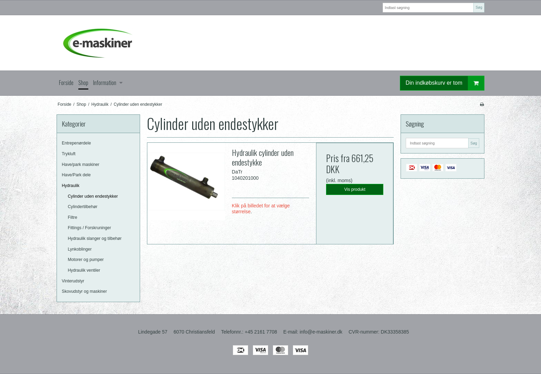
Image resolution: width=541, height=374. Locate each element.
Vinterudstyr (73, 281)
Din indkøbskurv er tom (445, 83)
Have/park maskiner (80, 164)
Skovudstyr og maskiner (84, 291)
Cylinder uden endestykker (93, 196)
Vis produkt (354, 189)
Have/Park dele (76, 174)
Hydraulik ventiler (84, 270)
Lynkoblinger (80, 249)
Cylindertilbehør (83, 206)
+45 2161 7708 (261, 332)
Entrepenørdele (76, 143)
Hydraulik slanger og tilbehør (95, 238)
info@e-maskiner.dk (320, 332)
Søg (478, 7)
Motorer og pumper (86, 259)
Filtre (72, 217)
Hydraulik (70, 185)
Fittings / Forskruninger (89, 227)
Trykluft (69, 153)
